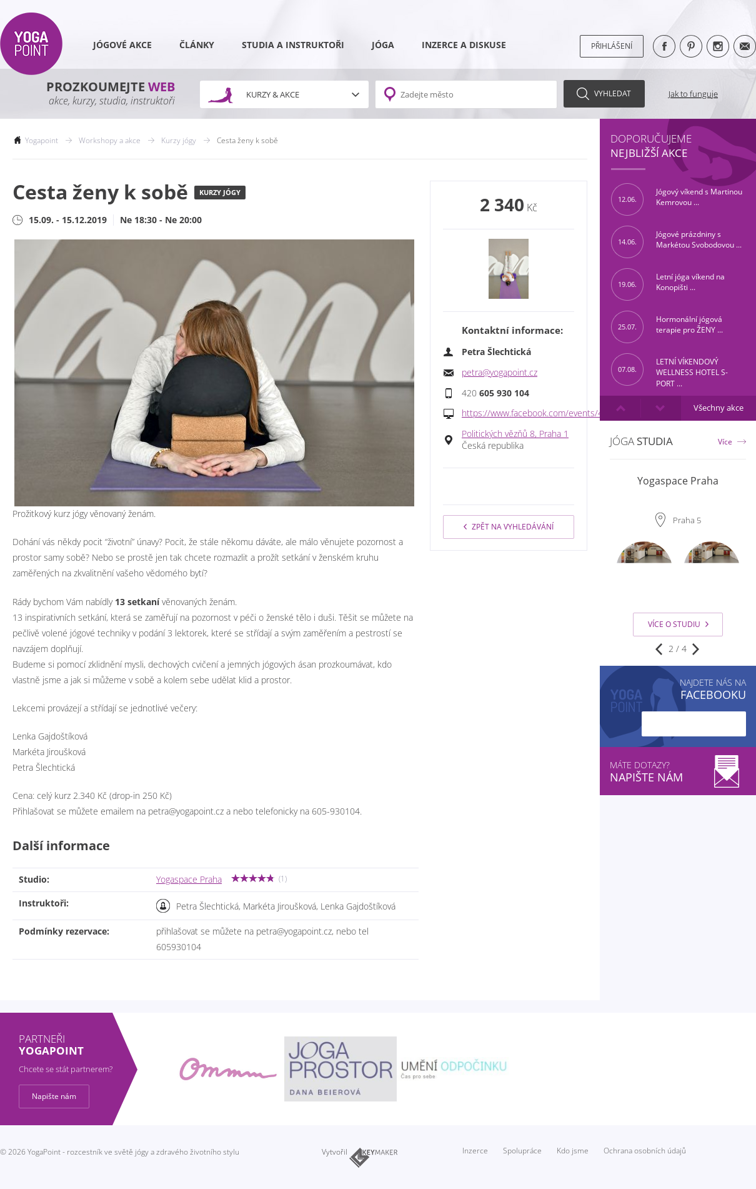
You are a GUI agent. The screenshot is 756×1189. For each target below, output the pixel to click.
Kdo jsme (573, 1150)
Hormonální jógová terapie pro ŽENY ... (667, 327)
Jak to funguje (693, 93)
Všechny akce (719, 408)
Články (196, 45)
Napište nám (54, 1096)
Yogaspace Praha (189, 879)
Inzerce (475, 1150)
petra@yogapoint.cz (499, 372)
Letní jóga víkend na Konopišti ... (668, 284)
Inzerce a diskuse (464, 45)
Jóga (383, 45)
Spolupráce (522, 1150)
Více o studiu (678, 624)
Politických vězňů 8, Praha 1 (515, 433)
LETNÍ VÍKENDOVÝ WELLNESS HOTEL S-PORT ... (669, 369)
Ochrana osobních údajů (645, 1150)
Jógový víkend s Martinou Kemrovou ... (676, 199)
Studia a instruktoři (293, 45)
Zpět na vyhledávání (509, 526)
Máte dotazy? (678, 772)
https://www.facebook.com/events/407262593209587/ (569, 413)
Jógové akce (122, 45)
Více (725, 441)
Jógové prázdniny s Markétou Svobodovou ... (676, 242)
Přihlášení (611, 46)
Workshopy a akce (110, 140)
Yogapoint (41, 140)
